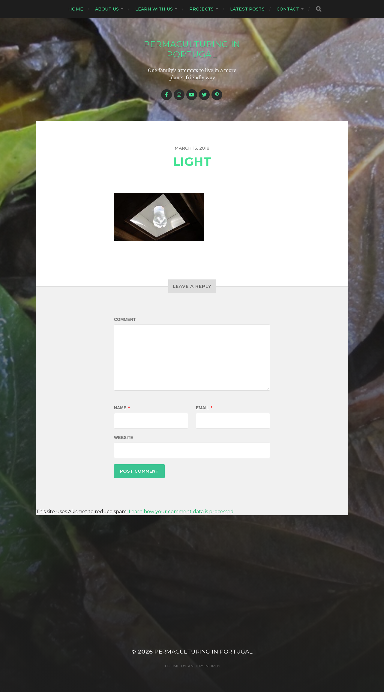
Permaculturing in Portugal (192, 49)
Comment (125, 319)
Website (123, 437)
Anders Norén (204, 665)
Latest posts (247, 9)
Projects (201, 9)
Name (122, 407)
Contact (288, 9)
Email (204, 407)
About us (107, 9)
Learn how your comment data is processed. (182, 511)
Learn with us (154, 9)
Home (75, 9)
